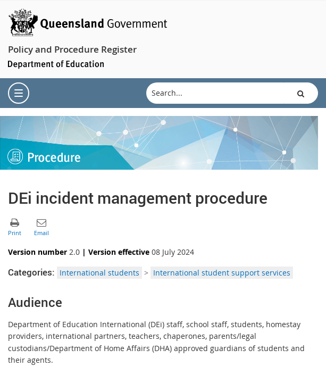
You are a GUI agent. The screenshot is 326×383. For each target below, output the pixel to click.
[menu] (18, 93)
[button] (300, 93)
